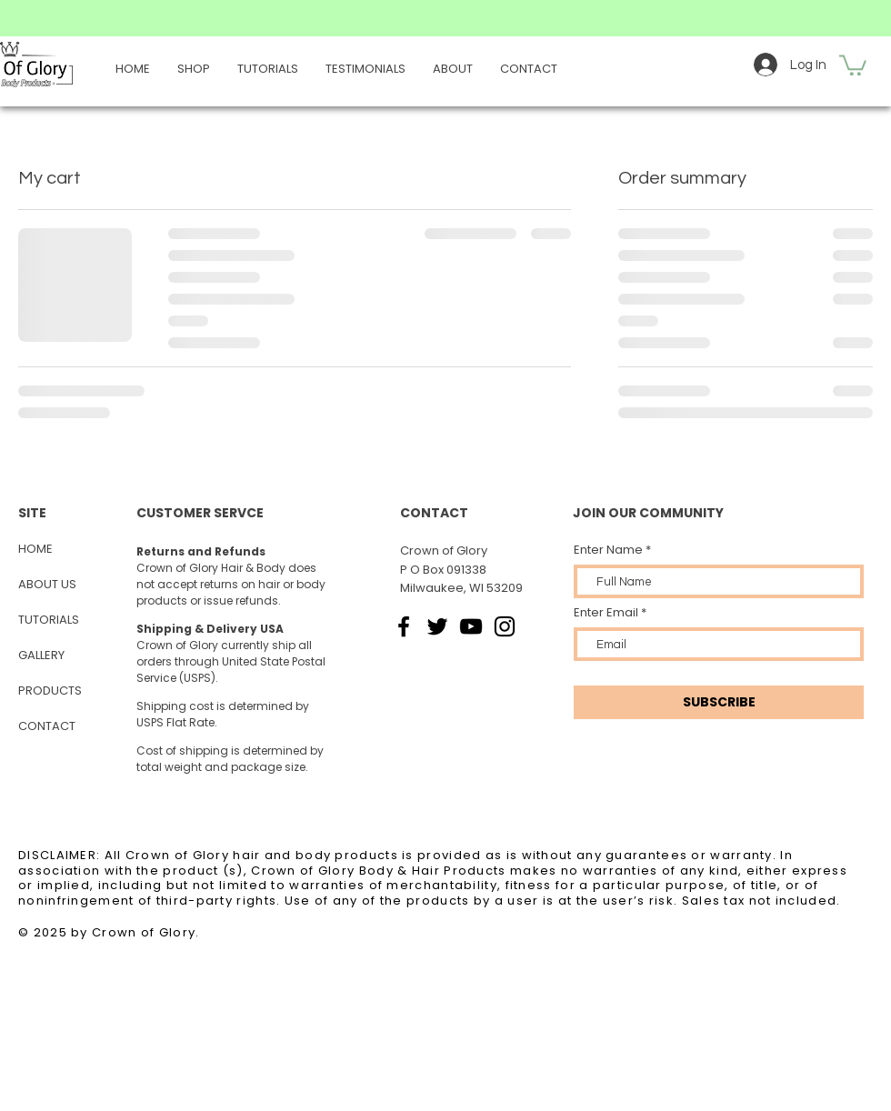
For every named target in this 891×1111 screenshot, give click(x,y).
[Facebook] (403, 626)
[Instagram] (504, 626)
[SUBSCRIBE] (719, 702)
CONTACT (46, 726)
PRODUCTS (50, 690)
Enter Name (608, 550)
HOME (35, 548)
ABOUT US (47, 584)
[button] (852, 64)
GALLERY (41, 655)
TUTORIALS (48, 619)
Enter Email (606, 612)
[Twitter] (437, 626)
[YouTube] (471, 626)
